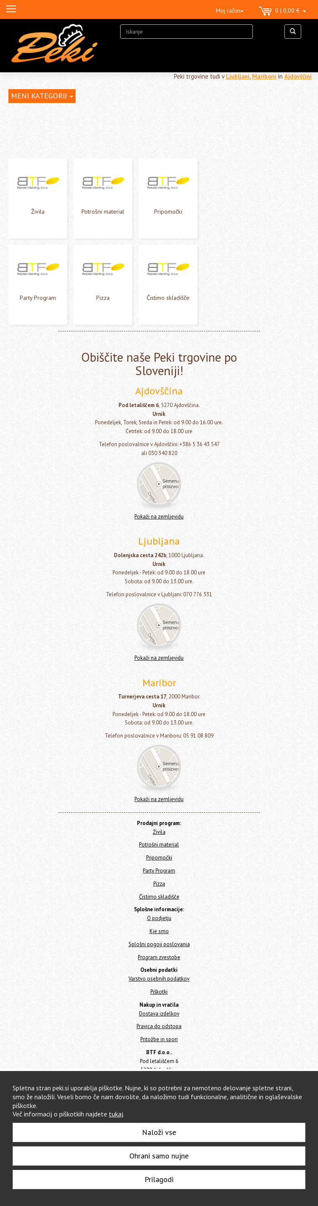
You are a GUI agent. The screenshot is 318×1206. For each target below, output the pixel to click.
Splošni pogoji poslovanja (159, 944)
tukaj (116, 1114)
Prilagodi (159, 1179)
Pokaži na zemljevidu (159, 516)
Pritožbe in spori (159, 1039)
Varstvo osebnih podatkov (159, 978)
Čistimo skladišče (168, 298)
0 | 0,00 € (282, 11)
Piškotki (159, 991)
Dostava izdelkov (159, 1013)
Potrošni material (102, 211)
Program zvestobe (159, 957)
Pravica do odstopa (159, 1026)
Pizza (103, 298)
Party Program (38, 298)
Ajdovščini (298, 76)
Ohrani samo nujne (159, 1156)
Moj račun (230, 10)
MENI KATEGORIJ (42, 95)
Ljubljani (238, 76)
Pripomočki (168, 211)
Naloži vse (159, 1132)
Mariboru (264, 76)
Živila (38, 211)
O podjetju (159, 918)
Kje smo (159, 931)
